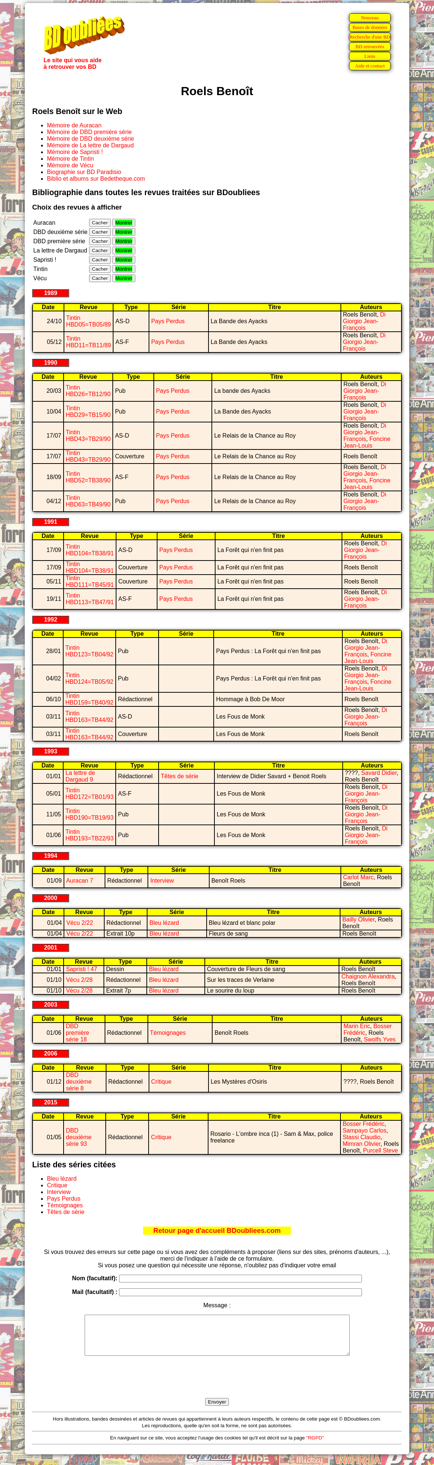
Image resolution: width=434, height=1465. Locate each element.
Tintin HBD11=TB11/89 (88, 341)
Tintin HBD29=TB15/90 (88, 411)
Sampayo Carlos (364, 1130)
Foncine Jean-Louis (366, 442)
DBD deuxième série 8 (78, 1081)
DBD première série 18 (77, 1033)
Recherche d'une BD (370, 37)
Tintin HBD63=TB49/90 (88, 501)
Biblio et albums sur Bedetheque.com (96, 178)
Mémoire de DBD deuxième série (90, 139)
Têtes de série (179, 776)
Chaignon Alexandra (367, 976)
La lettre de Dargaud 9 (80, 776)
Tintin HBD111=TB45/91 (90, 581)
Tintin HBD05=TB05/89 (88, 321)
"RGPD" (315, 1445)
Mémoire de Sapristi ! (75, 152)
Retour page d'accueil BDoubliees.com (217, 1230)
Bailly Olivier (358, 919)
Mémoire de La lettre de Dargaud (90, 145)
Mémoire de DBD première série (89, 132)
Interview (162, 880)
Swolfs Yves (380, 1039)
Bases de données (369, 27)
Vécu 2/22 (79, 923)
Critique (161, 1081)
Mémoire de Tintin (70, 158)
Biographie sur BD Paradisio (84, 172)
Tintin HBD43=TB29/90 (88, 435)
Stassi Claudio (361, 1137)
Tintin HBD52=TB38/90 (88, 477)
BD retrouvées (370, 46)
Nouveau (370, 17)
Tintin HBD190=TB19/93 (89, 814)
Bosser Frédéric (363, 1124)
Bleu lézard (164, 923)
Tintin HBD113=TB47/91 (90, 598)
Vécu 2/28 (79, 980)
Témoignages (168, 1033)
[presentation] (217, 1385)
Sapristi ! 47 (81, 969)
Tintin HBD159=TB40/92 (89, 699)
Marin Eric (356, 1026)
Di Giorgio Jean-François (364, 321)
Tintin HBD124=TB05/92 (89, 678)
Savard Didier (379, 773)
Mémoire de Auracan (74, 125)
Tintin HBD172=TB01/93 (89, 793)
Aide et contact (370, 65)
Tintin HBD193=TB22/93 (89, 835)
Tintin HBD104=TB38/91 (90, 549)
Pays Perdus (168, 321)
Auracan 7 (79, 880)
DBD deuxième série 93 (78, 1137)
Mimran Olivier (361, 1144)
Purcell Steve (380, 1150)
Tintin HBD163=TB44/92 (89, 716)
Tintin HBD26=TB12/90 (88, 390)
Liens (370, 56)
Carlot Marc (358, 877)
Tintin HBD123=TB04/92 (89, 651)
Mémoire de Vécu (70, 165)
